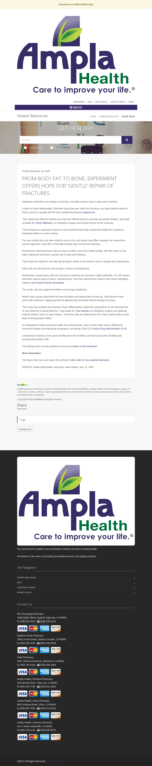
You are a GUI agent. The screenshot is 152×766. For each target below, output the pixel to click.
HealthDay (39, 399)
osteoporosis (88, 212)
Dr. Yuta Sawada (80, 311)
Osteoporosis (25, 429)
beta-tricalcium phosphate (50, 282)
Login (131, 102)
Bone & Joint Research (85, 346)
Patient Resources (109, 116)
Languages (78, 102)
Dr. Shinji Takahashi (42, 223)
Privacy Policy (24, 592)
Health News (33, 147)
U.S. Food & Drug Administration (103, 328)
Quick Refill (101, 102)
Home (93, 116)
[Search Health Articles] (70, 140)
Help (89, 102)
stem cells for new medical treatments (90, 360)
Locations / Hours (26, 588)
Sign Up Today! (118, 102)
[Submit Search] (126, 140)
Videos (57, 147)
